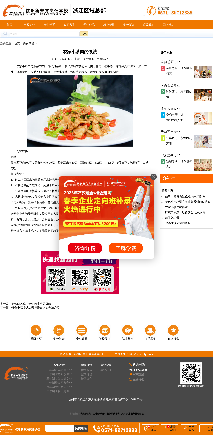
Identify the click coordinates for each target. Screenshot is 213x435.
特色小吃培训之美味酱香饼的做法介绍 (35, 307)
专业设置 (49, 24)
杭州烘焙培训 (113, 413)
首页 (9, 24)
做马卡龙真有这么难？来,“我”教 (185, 196)
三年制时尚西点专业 (59, 374)
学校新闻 (129, 24)
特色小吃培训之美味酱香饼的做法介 (188, 201)
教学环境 (86, 374)
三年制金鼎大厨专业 (59, 378)
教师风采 (69, 24)
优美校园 (86, 370)
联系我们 (148, 24)
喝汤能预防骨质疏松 (178, 223)
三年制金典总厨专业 (59, 370)
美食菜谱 (28, 43)
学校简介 (29, 24)
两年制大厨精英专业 (59, 387)
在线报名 (138, 379)
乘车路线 (138, 374)
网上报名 (168, 24)
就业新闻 (106, 370)
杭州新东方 (85, 413)
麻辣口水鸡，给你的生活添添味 (31, 303)
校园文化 (86, 378)
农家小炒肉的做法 (176, 207)
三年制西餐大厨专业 (59, 391)
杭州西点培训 (98, 413)
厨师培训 (125, 413)
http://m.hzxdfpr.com (141, 354)
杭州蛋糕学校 (137, 413)
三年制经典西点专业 (59, 382)
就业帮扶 (109, 24)
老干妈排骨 (172, 217)
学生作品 (89, 24)
